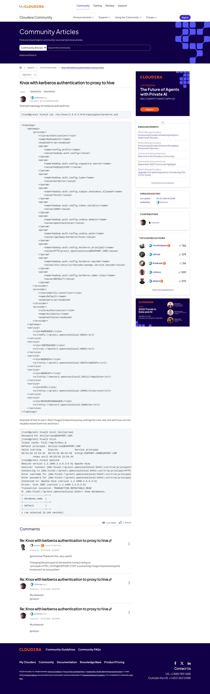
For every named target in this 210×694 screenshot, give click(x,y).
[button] (128, 543)
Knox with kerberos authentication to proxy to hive (67, 82)
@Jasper (34, 598)
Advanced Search (27, 55)
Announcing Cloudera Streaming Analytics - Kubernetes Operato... (158, 136)
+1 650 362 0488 (180, 678)
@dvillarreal (36, 556)
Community (83, 5)
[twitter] (182, 663)
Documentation (67, 662)
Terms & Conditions (55, 671)
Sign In (185, 17)
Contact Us (182, 668)
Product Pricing (114, 662)
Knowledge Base (90, 662)
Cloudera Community (35, 17)
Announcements (82, 17)
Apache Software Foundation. (94, 675)
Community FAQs (89, 649)
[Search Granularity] (33, 48)
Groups (150, 17)
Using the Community (127, 17)
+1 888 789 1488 (180, 674)
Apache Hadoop (31, 675)
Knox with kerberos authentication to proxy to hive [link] (83, 68)
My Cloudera (27, 662)
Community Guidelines (60, 649)
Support (122, 5)
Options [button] (26, 74)
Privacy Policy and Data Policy (74, 671)
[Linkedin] (189, 663)
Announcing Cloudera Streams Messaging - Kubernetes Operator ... (158, 147)
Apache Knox (49, 91)
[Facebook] (175, 663)
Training (97, 5)
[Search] (99, 48)
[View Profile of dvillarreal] (164, 202)
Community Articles (48, 68)
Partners (109, 5)
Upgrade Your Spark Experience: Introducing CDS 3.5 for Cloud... (161, 173)
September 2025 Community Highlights (157, 164)
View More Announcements (162, 183)
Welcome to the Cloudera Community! (156, 156)
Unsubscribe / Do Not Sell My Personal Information (104, 671)
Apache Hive (35, 91)
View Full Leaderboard (162, 289)
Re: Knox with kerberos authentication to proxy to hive (64, 540)
